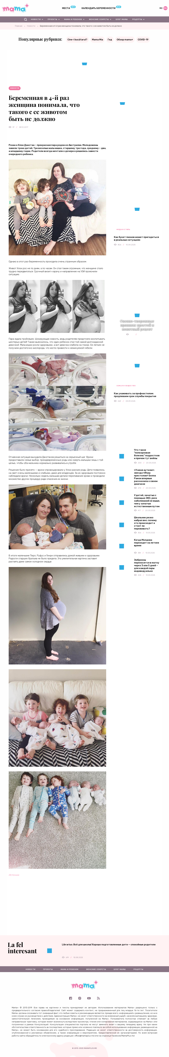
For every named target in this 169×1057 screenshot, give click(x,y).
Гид (110, 39)
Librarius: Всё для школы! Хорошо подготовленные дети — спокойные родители (109, 944)
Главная (18, 26)
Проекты (52, 19)
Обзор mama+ (125, 39)
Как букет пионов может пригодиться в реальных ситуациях (136, 238)
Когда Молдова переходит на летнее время (146, 543)
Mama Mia (97, 39)
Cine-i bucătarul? (77, 39)
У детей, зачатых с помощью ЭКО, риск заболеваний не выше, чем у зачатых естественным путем (147, 501)
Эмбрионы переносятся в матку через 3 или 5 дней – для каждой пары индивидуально (146, 565)
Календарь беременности (98, 8)
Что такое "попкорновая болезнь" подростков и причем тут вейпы (147, 454)
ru (165, 8)
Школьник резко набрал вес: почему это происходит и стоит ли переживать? (145, 523)
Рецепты (137, 19)
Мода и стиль (123, 229)
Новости (36, 19)
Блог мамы (122, 19)
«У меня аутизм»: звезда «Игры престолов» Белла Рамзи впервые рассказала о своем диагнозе (146, 477)
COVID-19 (143, 39)
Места (66, 8)
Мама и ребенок (73, 19)
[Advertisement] (57, 913)
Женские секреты (99, 19)
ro (161, 8)
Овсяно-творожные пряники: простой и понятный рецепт (137, 324)
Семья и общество (126, 386)
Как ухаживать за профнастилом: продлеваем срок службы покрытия (135, 395)
